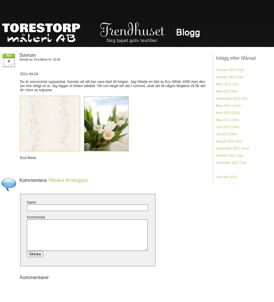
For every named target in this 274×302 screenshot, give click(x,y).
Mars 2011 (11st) (228, 105)
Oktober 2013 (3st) (229, 77)
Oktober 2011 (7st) (229, 155)
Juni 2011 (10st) (227, 127)
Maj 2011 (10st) (227, 120)
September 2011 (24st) (233, 148)
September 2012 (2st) (231, 98)
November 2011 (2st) (231, 162)
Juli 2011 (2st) (226, 134)
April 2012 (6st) (227, 91)
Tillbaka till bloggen (68, 180)
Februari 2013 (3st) (230, 70)
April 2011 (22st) (228, 112)
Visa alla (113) (226, 177)
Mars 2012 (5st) (227, 84)
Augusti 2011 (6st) (229, 141)
